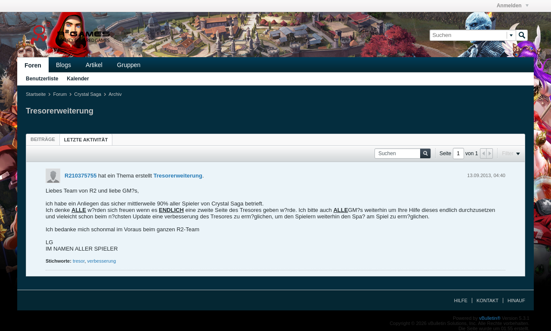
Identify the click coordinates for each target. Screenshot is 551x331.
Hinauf (516, 300)
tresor (79, 261)
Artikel (94, 64)
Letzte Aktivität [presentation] (86, 139)
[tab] (43, 139)
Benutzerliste (42, 79)
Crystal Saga (87, 94)
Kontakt (487, 300)
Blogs (63, 64)
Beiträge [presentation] (43, 139)
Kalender (78, 79)
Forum (60, 94)
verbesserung (101, 261)
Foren (33, 65)
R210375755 (80, 175)
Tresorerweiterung (177, 175)
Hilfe (460, 300)
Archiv (115, 94)
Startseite (36, 94)
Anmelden (513, 6)
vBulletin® (490, 318)
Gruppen (128, 64)
